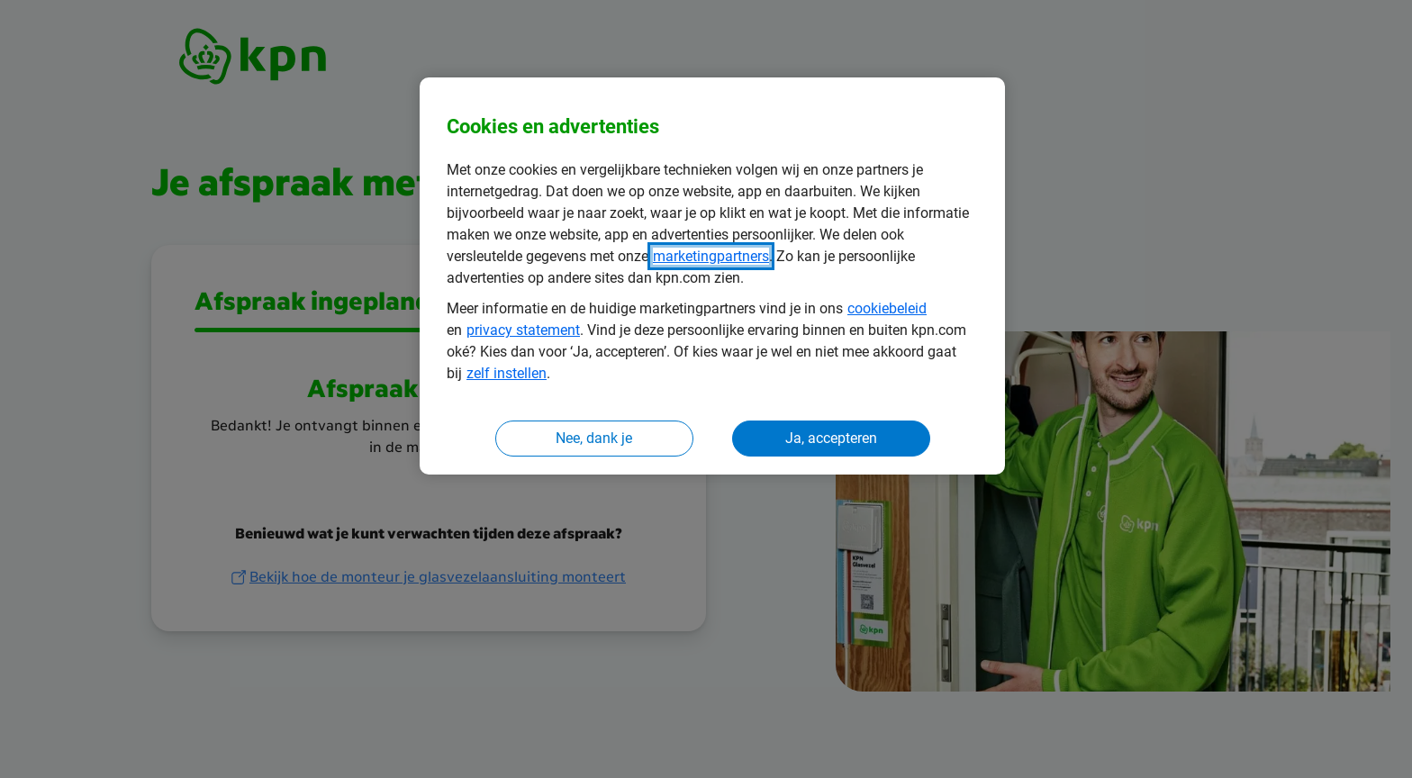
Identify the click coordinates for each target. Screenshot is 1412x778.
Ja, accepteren (831, 438)
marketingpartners (711, 256)
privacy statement (523, 330)
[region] (712, 276)
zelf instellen (506, 373)
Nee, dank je (594, 438)
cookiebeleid (887, 308)
